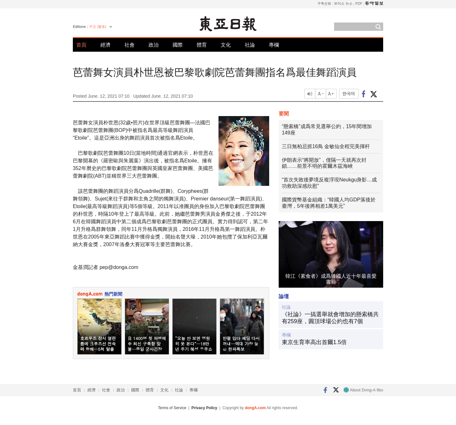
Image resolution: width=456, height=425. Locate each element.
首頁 (81, 45)
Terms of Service (172, 408)
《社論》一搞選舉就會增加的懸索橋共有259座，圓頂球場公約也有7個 (330, 317)
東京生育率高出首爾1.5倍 (314, 342)
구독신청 (324, 3)
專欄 (274, 45)
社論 (250, 45)
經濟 (105, 45)
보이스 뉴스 (343, 3)
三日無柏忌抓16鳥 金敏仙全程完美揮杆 (326, 146)
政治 (154, 45)
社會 (129, 45)
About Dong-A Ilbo (363, 390)
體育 (202, 45)
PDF (358, 3)
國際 (178, 45)
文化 (226, 45)
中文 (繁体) (97, 27)
